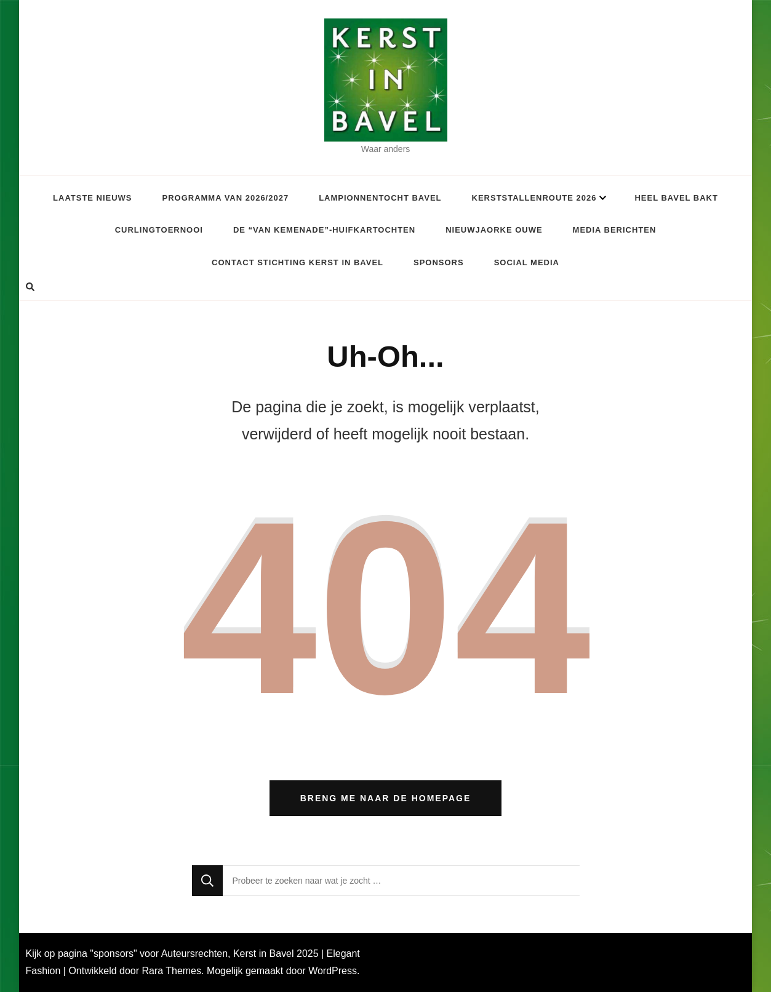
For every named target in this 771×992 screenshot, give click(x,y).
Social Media (526, 262)
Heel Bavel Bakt (675, 197)
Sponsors (438, 262)
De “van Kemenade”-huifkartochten (324, 229)
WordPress (332, 971)
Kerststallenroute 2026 (534, 197)
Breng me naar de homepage (385, 798)
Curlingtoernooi (159, 229)
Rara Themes (171, 971)
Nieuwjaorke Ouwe (493, 229)
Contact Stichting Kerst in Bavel (297, 262)
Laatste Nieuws (92, 197)
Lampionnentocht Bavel (380, 197)
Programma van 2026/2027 (225, 197)
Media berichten (615, 229)
